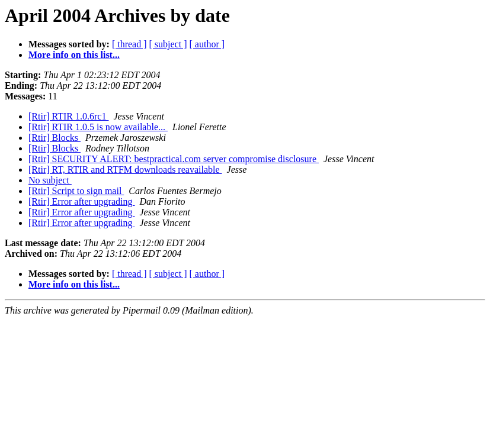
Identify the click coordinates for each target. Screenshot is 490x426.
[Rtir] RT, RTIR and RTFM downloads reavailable (125, 169)
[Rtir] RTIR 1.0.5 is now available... (98, 127)
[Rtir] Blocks (54, 138)
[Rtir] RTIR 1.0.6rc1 (68, 116)
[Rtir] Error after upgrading (81, 201)
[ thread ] (129, 44)
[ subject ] (168, 44)
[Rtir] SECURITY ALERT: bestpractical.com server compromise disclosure (173, 159)
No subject (50, 180)
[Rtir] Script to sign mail (76, 191)
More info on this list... (74, 55)
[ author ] (207, 44)
